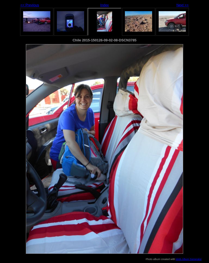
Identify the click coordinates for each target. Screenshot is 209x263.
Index (104, 5)
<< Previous (29, 5)
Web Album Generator (189, 259)
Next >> (182, 5)
